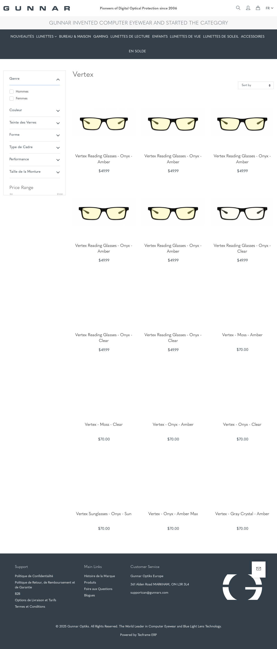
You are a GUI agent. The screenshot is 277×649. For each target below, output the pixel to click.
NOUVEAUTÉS (22, 37)
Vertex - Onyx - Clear (242, 425)
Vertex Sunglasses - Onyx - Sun (103, 514)
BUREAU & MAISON (75, 37)
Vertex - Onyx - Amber (173, 425)
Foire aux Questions (98, 589)
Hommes (18, 92)
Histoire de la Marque (99, 576)
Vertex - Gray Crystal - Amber (242, 514)
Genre (14, 79)
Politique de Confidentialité (34, 576)
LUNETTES (44, 37)
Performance (19, 159)
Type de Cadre (21, 147)
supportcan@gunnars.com (149, 593)
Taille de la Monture (25, 172)
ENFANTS (160, 37)
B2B (17, 594)
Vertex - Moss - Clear (104, 425)
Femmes (18, 98)
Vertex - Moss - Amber (242, 335)
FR (270, 8)
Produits (90, 582)
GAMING (100, 37)
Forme (14, 135)
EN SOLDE (137, 51)
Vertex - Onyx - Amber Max (173, 514)
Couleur (15, 110)
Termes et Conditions (30, 607)
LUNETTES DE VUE (185, 37)
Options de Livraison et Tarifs (35, 600)
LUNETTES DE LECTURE (130, 37)
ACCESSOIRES (252, 37)
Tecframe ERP (147, 635)
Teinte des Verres (22, 122)
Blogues (89, 595)
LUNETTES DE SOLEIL (221, 37)
